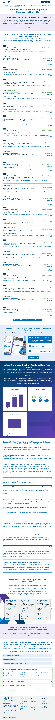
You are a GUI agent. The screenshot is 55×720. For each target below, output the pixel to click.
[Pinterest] (11, 710)
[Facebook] (4, 710)
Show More (27, 27)
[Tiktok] (13, 710)
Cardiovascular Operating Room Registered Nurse (9, 673)
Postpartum (38, 671)
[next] (51, 608)
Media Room (34, 709)
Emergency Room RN (7, 675)
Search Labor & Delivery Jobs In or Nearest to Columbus (27, 319)
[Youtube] (16, 710)
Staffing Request (46, 703)
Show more (27, 635)
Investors (33, 707)
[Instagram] (4, 712)
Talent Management (24, 706)
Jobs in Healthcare (24, 701)
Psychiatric (38, 675)
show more (50, 64)
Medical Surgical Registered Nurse (27, 671)
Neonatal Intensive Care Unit (25, 672)
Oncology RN (22, 674)
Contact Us (44, 701)
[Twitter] (7, 710)
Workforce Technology (22, 709)
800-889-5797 (10, 706)
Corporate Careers (35, 705)
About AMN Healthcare (33, 702)
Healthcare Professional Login (46, 707)
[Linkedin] (9, 710)
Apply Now (45, 2)
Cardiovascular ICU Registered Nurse (10, 671)
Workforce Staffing (24, 703)
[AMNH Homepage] (8, 1)
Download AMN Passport (34, 357)
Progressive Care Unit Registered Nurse (42, 673)
